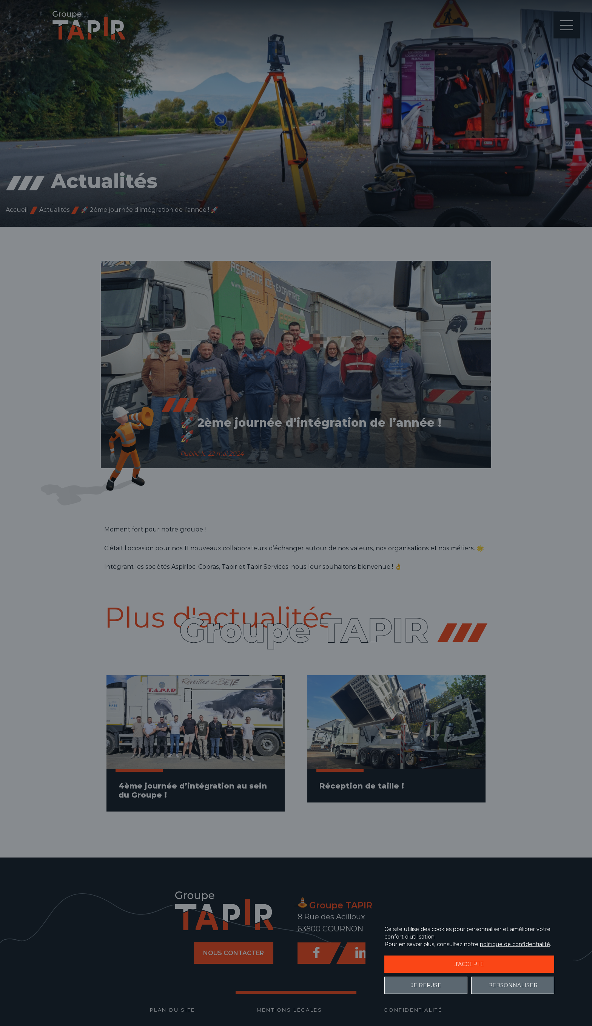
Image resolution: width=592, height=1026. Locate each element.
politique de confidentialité (515, 944)
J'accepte (469, 964)
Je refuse (426, 985)
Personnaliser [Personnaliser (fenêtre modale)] (513, 985)
